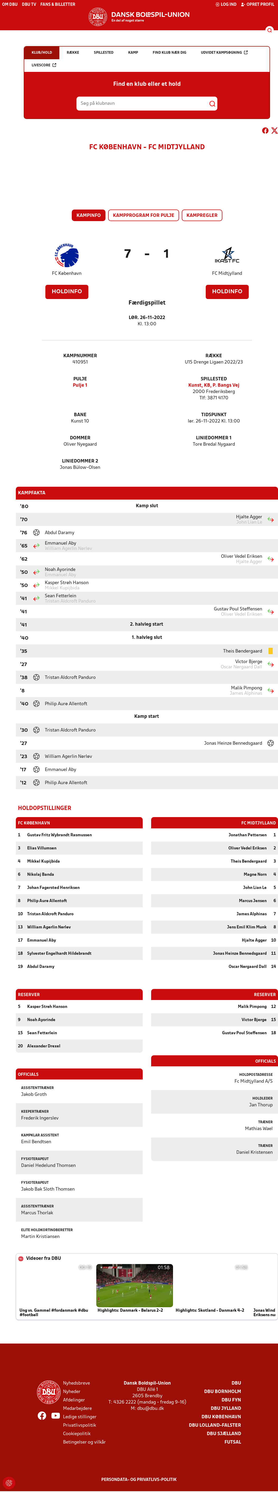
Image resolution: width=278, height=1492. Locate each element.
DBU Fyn (231, 1400)
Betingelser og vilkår (84, 1442)
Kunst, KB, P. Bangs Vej (213, 385)
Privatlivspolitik (79, 1425)
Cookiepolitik (76, 1433)
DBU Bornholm (222, 1391)
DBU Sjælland (224, 1433)
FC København (67, 273)
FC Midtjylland (227, 273)
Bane (80, 415)
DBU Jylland (226, 1408)
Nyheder (71, 1391)
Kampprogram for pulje (143, 215)
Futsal (232, 1442)
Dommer (80, 438)
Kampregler (202, 215)
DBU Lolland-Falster (215, 1425)
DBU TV (29, 5)
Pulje (80, 379)
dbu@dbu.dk (150, 1408)
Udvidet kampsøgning (224, 52)
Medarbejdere (77, 1408)
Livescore (44, 65)
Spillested (214, 379)
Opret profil (257, 4)
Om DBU (10, 5)
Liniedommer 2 (80, 461)
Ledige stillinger (80, 1417)
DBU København (221, 1417)
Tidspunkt (214, 415)
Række (213, 356)
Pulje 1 (80, 385)
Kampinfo (88, 215)
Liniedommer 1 (214, 438)
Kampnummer (80, 356)
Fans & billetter (57, 5)
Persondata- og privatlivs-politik (139, 1479)
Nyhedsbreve (76, 1383)
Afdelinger (74, 1400)
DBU (236, 1383)
